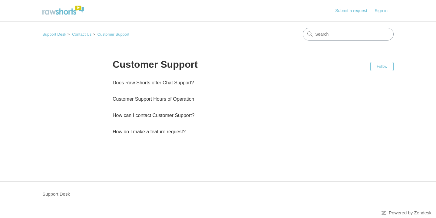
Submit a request (351, 10)
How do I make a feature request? (149, 131)
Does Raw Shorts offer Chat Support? (153, 82)
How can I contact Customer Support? (153, 115)
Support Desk (54, 34)
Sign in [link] (381, 10)
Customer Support (113, 34)
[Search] (348, 34)
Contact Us (81, 34)
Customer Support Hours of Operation (153, 99)
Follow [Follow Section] (382, 66)
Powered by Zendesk (410, 212)
